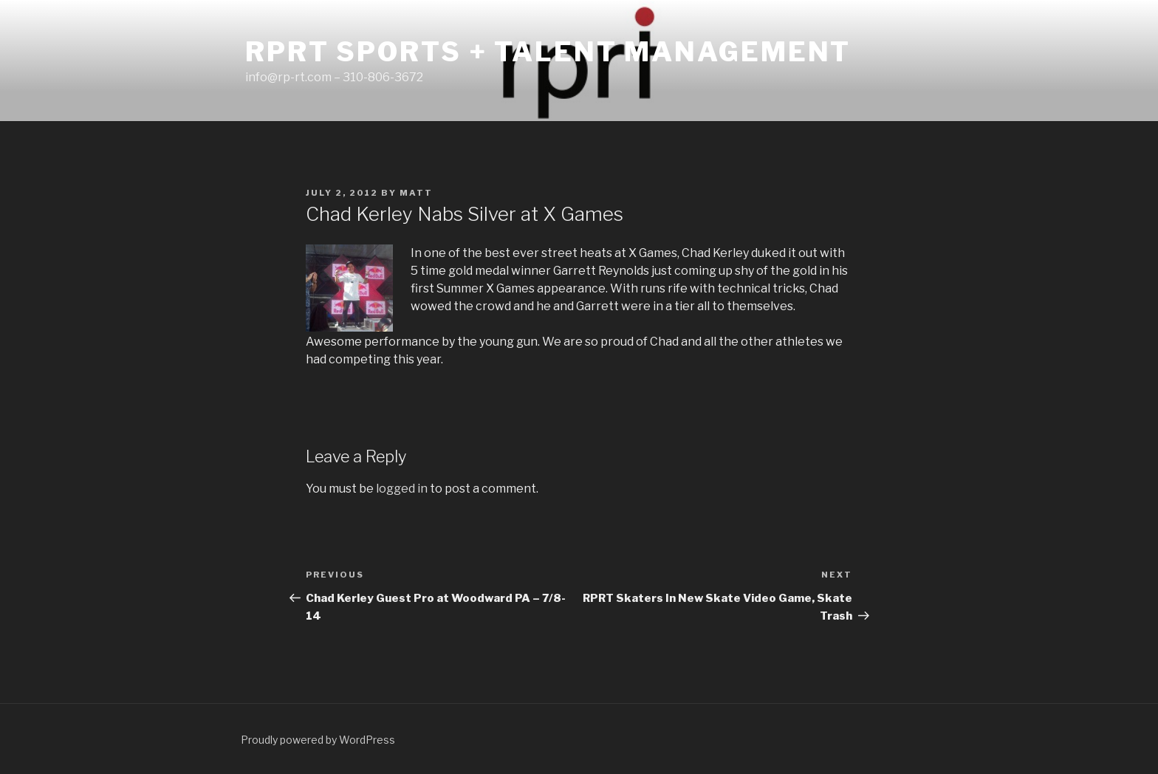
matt (416, 193)
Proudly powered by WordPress (318, 739)
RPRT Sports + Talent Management (548, 51)
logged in (402, 489)
